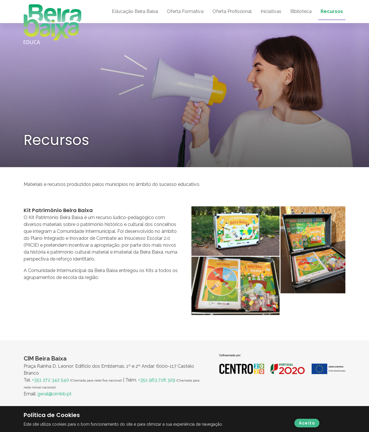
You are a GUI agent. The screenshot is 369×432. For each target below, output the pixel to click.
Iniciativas (271, 11)
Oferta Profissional (232, 11)
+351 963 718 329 (156, 380)
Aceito (307, 423)
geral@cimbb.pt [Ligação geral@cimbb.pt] (54, 394)
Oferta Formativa (185, 11)
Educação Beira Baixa (135, 11)
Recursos (332, 11)
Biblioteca (301, 11)
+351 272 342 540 (50, 380)
